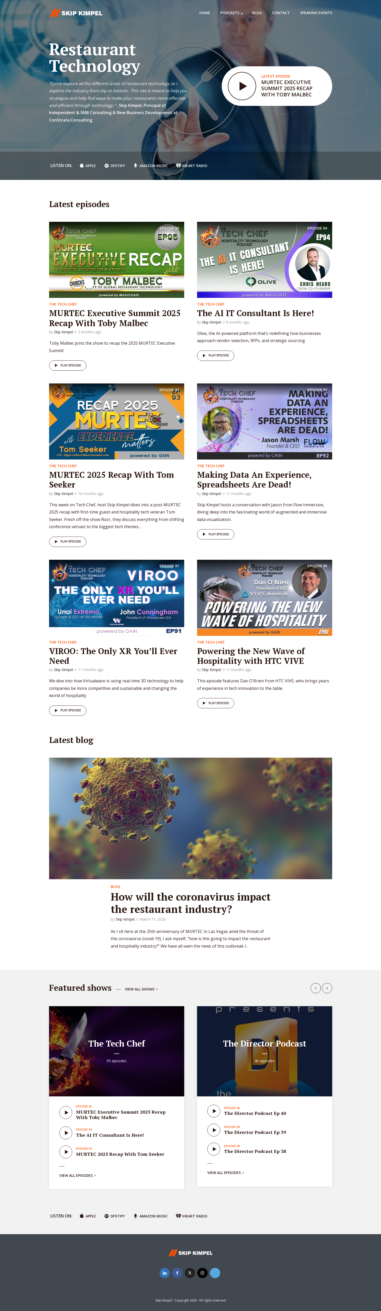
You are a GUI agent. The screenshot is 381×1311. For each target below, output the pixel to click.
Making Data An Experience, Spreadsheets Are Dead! (254, 479)
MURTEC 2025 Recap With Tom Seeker (111, 479)
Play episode (67, 365)
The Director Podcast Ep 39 (255, 1132)
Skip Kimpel (63, 331)
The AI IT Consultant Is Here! (255, 313)
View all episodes (78, 1175)
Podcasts (229, 12)
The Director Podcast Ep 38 (255, 1151)
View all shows (142, 989)
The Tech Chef (63, 304)
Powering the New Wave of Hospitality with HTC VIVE (251, 656)
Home (204, 12)
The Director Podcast (264, 1043)
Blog (257, 12)
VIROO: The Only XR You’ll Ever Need (113, 656)
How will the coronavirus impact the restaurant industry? (191, 903)
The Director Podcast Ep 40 (255, 1113)
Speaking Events (316, 12)
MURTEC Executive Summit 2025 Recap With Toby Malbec (286, 88)
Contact (281, 12)
